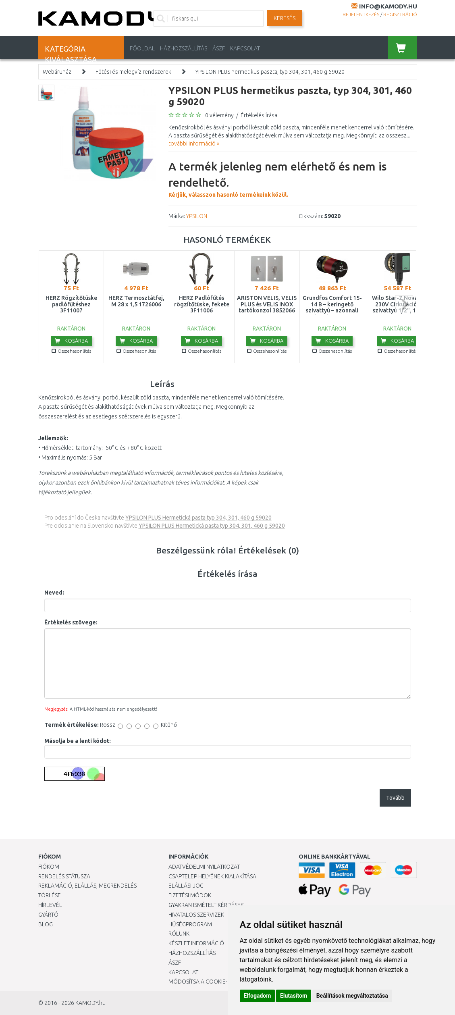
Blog (45, 924)
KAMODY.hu (90, 1003)
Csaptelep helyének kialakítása (212, 876)
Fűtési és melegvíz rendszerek (133, 72)
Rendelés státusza (64, 876)
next (404, 304)
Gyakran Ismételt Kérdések (206, 905)
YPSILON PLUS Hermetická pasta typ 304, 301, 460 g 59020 (198, 517)
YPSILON (196, 216)
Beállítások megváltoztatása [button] (352, 995)
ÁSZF (218, 48)
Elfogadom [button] (257, 995)
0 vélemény (219, 115)
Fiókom (48, 866)
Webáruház (57, 72)
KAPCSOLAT (245, 48)
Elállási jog (186, 885)
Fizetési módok (189, 895)
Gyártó (48, 914)
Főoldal (142, 48)
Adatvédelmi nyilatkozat (204, 866)
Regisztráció (400, 14)
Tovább (395, 798)
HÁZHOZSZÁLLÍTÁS (183, 48)
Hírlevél (50, 905)
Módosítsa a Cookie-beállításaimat (218, 981)
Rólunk (178, 933)
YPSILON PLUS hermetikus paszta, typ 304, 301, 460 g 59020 (270, 72)
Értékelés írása (259, 115)
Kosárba (71, 340)
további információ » (193, 143)
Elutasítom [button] (293, 995)
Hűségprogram (190, 924)
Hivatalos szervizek (196, 914)
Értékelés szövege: (71, 622)
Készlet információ (196, 943)
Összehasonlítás (71, 351)
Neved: (54, 592)
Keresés (284, 18)
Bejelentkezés (361, 14)
